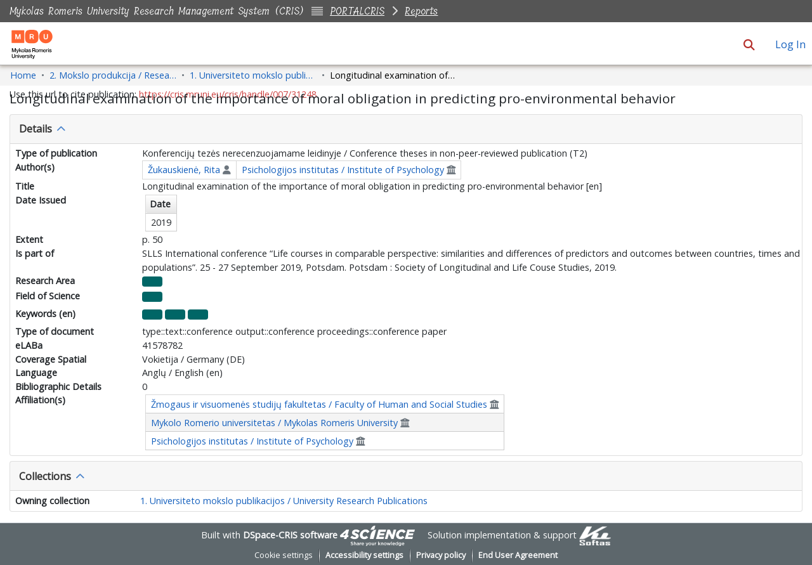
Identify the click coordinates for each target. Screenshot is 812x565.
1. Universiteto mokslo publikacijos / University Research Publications (284, 501)
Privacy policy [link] (441, 555)
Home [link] (23, 75)
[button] (749, 44)
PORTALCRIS (357, 11)
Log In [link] (791, 44)
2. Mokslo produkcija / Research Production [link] (112, 75)
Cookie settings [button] (283, 555)
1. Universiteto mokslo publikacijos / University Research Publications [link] (253, 75)
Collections (45, 476)
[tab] (406, 129)
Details (35, 129)
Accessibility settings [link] (364, 555)
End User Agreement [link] (518, 555)
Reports (421, 11)
